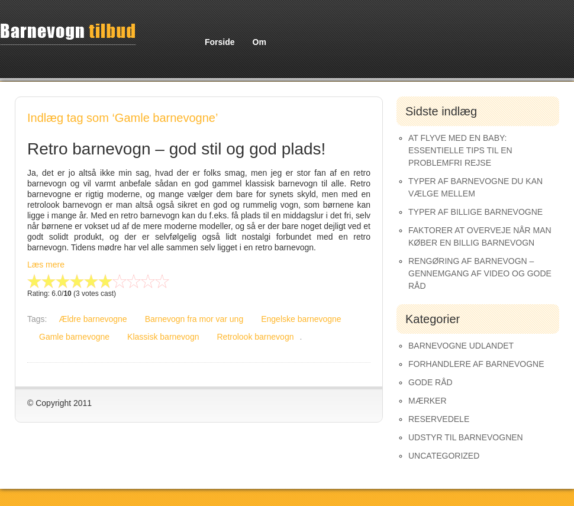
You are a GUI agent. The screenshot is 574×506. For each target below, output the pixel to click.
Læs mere (46, 264)
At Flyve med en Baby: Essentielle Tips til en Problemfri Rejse (460, 150)
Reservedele (438, 419)
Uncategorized (443, 455)
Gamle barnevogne (74, 336)
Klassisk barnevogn (163, 336)
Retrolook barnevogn (255, 336)
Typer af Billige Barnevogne (475, 212)
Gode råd (430, 382)
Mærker (427, 400)
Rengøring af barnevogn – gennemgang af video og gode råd (480, 273)
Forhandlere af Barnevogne (476, 364)
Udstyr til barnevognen (465, 437)
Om (259, 42)
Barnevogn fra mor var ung (194, 319)
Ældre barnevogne (93, 319)
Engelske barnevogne (301, 319)
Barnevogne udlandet (461, 345)
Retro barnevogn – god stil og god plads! (176, 149)
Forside (220, 42)
